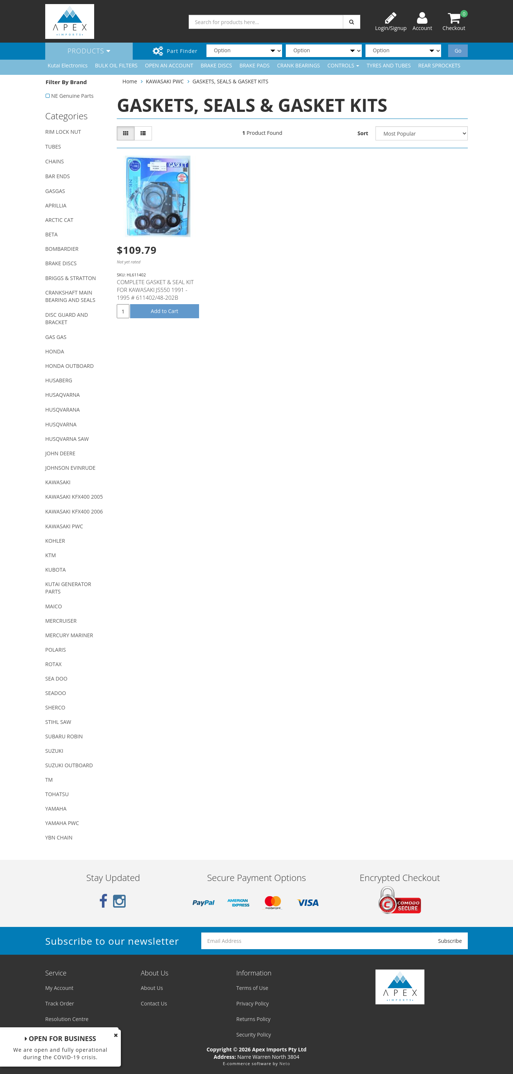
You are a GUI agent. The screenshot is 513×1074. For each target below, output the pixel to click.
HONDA (54, 351)
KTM (50, 555)
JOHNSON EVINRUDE (70, 467)
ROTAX (53, 664)
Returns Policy (253, 1019)
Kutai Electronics (68, 65)
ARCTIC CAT (59, 219)
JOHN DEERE (60, 453)
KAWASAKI (57, 482)
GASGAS (55, 190)
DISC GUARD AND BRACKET (66, 318)
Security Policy (253, 1034)
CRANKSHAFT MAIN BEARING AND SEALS (70, 296)
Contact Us (154, 1003)
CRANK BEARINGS (298, 65)
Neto (284, 1063)
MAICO (53, 606)
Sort (363, 133)
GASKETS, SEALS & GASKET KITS (230, 81)
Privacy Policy (252, 1003)
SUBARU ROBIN (64, 736)
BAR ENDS (57, 176)
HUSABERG (58, 380)
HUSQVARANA (62, 409)
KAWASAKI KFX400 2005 (74, 496)
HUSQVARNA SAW (67, 438)
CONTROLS (343, 65)
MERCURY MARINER (69, 635)
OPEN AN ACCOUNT (169, 65)
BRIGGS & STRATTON (70, 278)
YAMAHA (55, 808)
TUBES (53, 146)
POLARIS (55, 649)
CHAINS (54, 161)
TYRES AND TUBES (389, 65)
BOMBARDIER (62, 248)
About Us (152, 987)
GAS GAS (55, 336)
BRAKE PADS (254, 65)
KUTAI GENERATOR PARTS (68, 588)
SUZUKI (54, 750)
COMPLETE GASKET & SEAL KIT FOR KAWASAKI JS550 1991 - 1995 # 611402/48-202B (155, 289)
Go (457, 50)
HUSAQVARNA (62, 394)
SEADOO (55, 692)
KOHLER (55, 540)
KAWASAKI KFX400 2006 (74, 511)
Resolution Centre (67, 1019)
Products (88, 50)
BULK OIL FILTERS (116, 65)
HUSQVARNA (60, 424)
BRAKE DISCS (216, 65)
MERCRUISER (61, 620)
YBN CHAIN (59, 837)
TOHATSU (57, 794)
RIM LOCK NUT (63, 131)
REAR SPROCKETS (439, 65)
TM (49, 779)
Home (129, 81)
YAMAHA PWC (62, 823)
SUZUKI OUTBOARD (69, 765)
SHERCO (55, 707)
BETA (51, 234)
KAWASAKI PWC (64, 526)
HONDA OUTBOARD (69, 365)
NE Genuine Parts (72, 95)
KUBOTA (55, 569)
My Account (59, 987)
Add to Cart (164, 311)
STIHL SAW (58, 721)
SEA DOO (56, 678)
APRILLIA (55, 205)
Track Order (59, 1003)
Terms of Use (252, 987)
